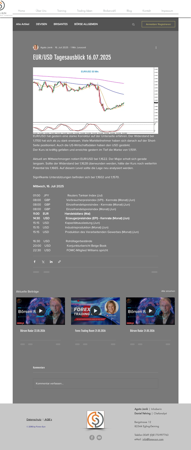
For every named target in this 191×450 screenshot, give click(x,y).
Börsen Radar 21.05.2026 (142, 331)
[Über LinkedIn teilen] (51, 261)
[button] (133, 24)
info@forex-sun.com (153, 439)
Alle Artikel (22, 24)
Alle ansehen (168, 291)
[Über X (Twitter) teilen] (42, 261)
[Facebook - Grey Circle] (92, 437)
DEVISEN (41, 24)
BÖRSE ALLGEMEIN (86, 24)
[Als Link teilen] (59, 261)
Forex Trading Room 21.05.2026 (90, 331)
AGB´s (48, 419)
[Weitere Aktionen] (156, 47)
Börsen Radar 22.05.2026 (32, 331)
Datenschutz (34, 419)
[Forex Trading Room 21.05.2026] (95, 311)
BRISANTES (61, 24)
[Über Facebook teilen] (34, 261)
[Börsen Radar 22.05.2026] (40, 311)
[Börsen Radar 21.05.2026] (150, 311)
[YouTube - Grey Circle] (99, 437)
